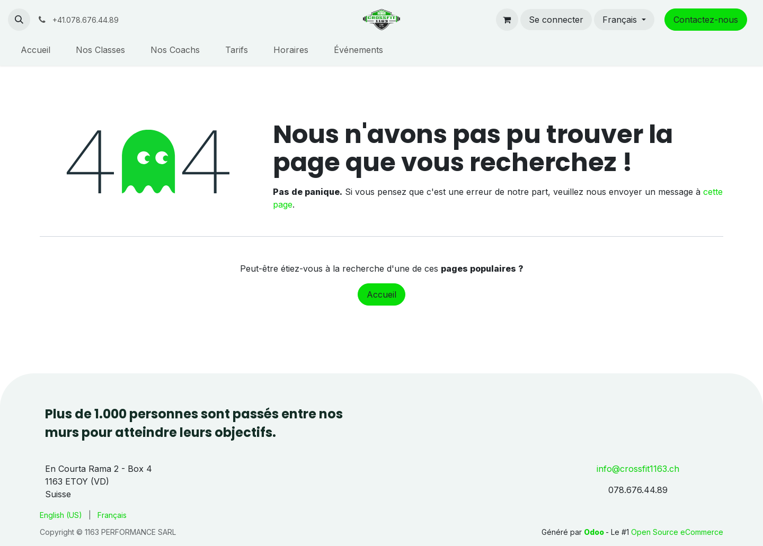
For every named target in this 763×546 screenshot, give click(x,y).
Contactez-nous (705, 19)
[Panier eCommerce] (507, 19)
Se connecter (556, 19)
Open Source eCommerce (677, 531)
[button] (19, 19)
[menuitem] (35, 49)
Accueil (381, 294)
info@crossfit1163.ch (638, 468)
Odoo (595, 531)
